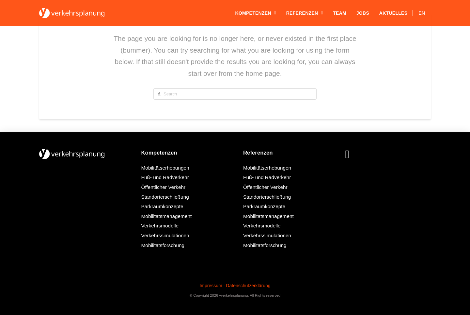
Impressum (210, 285)
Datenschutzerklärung (248, 285)
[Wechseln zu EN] (421, 13)
